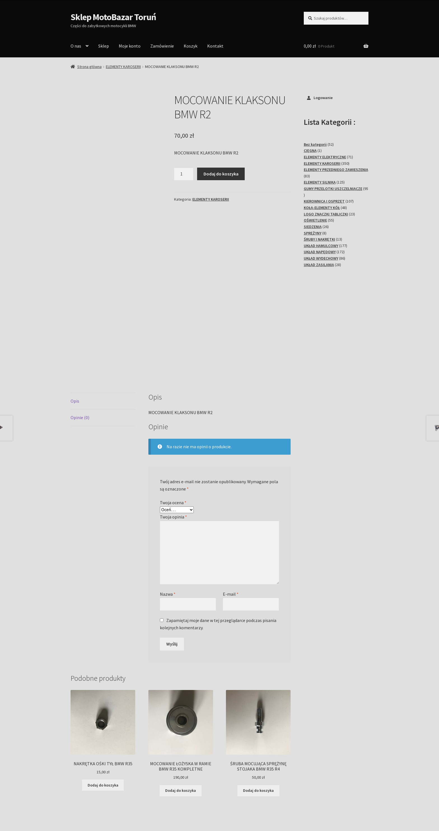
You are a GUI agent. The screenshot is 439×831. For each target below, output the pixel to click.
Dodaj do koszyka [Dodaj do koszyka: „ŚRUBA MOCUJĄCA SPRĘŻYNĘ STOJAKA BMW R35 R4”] (258, 722)
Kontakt (215, 46)
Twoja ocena (173, 434)
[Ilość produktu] (183, 174)
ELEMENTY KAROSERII (123, 66)
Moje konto (130, 46)
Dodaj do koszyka (221, 174)
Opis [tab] (75, 333)
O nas (76, 46)
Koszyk (190, 46)
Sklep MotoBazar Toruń (113, 17)
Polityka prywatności (91, 799)
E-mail (231, 526)
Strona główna (89, 66)
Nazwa (168, 526)
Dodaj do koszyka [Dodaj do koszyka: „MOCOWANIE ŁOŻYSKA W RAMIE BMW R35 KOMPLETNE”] (180, 722)
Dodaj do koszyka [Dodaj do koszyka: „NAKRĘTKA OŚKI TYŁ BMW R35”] (103, 717)
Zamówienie (162, 46)
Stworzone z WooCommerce (142, 799)
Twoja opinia (173, 449)
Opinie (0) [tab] (80, 349)
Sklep (103, 46)
